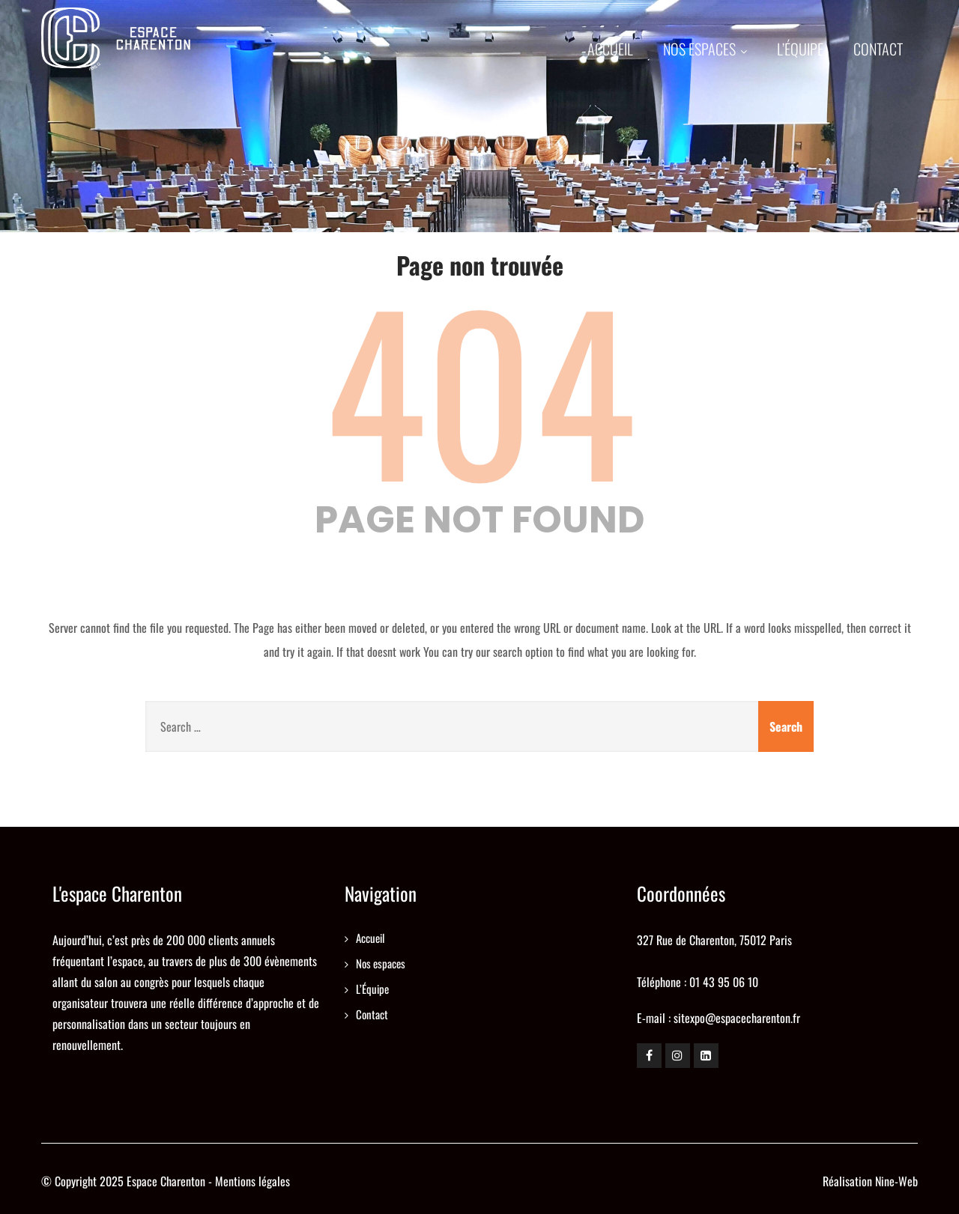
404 (479, 386)
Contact (878, 48)
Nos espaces (705, 48)
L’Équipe (800, 48)
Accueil (610, 48)
